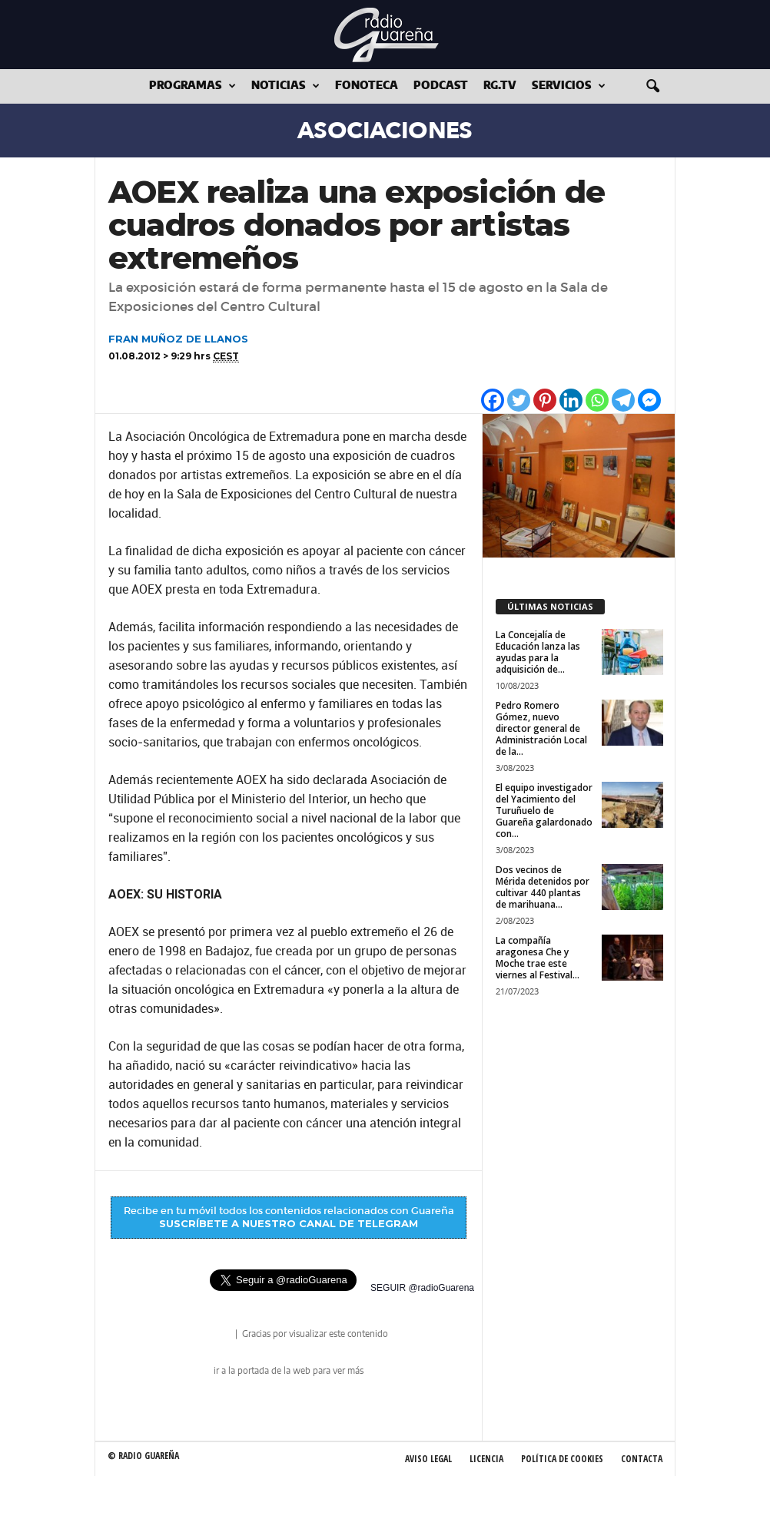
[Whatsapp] (597, 400)
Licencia (486, 1458)
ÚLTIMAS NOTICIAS (550, 606)
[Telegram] (623, 400)
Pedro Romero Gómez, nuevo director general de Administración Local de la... (541, 728)
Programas (192, 86)
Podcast (440, 86)
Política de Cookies (562, 1458)
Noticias (285, 86)
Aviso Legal (428, 1458)
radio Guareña (211, 1335)
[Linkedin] (570, 400)
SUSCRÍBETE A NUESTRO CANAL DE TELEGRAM (288, 1223)
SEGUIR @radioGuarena (422, 1287)
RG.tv (499, 86)
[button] (652, 87)
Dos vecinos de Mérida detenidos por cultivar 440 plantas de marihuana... (542, 887)
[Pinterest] (544, 400)
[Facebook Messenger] (649, 400)
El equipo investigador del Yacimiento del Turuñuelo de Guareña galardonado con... (544, 810)
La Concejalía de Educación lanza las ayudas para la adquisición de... (538, 652)
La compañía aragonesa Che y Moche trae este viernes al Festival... (537, 957)
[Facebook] (492, 400)
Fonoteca (366, 86)
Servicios (569, 86)
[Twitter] (518, 400)
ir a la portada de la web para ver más (288, 1370)
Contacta (641, 1458)
